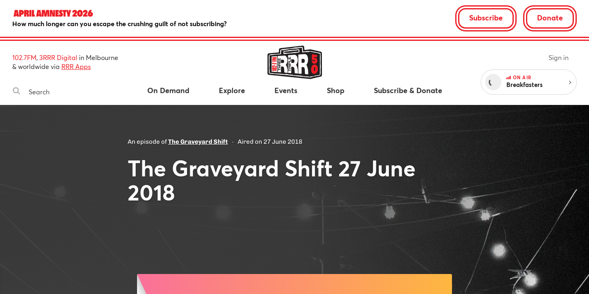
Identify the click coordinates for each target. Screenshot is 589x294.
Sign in (559, 57)
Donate (550, 17)
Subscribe (486, 17)
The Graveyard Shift (198, 141)
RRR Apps (76, 66)
